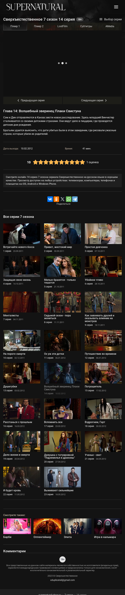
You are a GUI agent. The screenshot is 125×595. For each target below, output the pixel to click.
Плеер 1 (15, 26)
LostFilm (62, 26)
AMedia (109, 26)
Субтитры (86, 26)
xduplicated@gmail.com (62, 580)
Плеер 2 (38, 26)
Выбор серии (110, 19)
